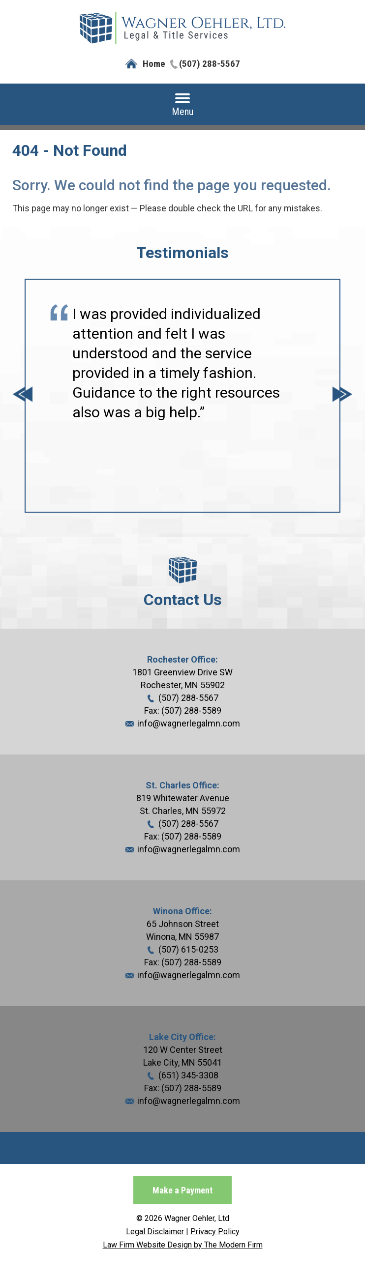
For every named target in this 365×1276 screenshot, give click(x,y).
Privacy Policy (215, 1231)
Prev (22, 396)
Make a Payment (182, 1190)
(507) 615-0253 (188, 949)
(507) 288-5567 (209, 63)
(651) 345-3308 (188, 1075)
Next (342, 396)
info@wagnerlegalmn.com (188, 723)
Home (154, 63)
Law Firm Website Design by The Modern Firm (183, 1244)
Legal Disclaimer (155, 1231)
